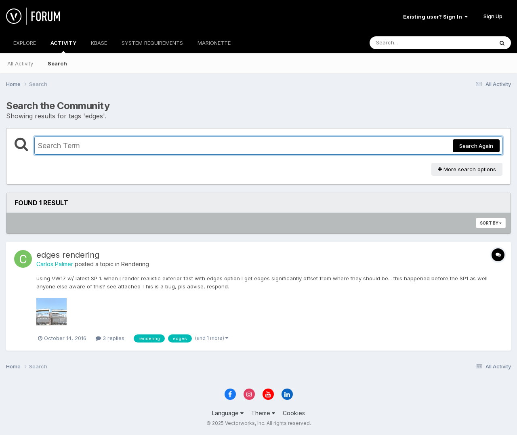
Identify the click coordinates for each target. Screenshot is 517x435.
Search (57, 63)
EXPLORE (24, 43)
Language (228, 413)
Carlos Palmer (54, 264)
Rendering (135, 264)
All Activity (20, 63)
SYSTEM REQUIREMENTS (152, 43)
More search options (467, 169)
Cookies (294, 413)
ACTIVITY (63, 46)
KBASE (99, 43)
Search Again (476, 146)
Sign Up (492, 16)
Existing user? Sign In (435, 16)
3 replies (110, 338)
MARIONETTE (214, 43)
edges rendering (67, 255)
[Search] (409, 42)
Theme (263, 413)
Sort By (491, 223)
